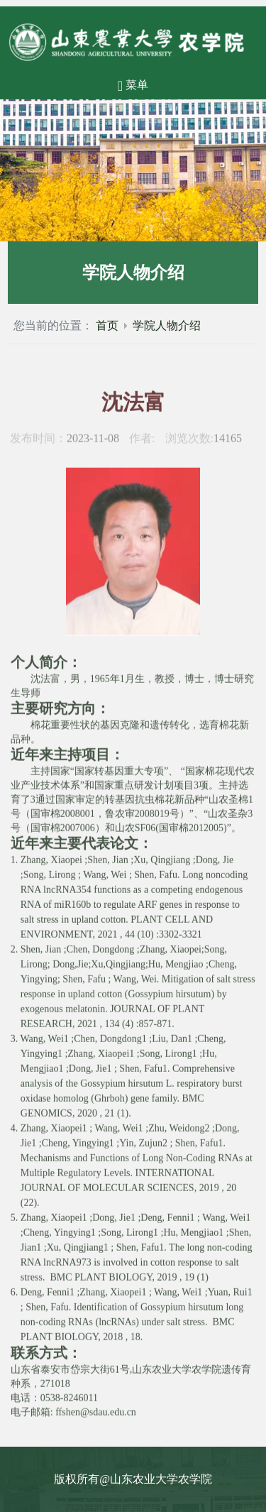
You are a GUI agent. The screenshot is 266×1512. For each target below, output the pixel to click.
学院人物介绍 (167, 325)
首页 (107, 325)
